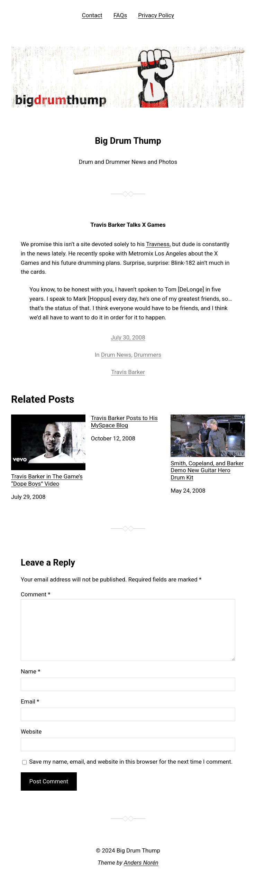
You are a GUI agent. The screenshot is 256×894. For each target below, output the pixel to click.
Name (30, 671)
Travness (158, 244)
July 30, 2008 (128, 337)
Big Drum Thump (128, 141)
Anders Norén (141, 862)
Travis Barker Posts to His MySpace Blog (124, 421)
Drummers (147, 354)
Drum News (116, 354)
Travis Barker (128, 372)
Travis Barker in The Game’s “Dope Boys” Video (48, 451)
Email (30, 701)
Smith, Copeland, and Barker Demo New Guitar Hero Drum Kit (208, 448)
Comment (36, 594)
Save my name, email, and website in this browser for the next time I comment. (130, 761)
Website (31, 731)
